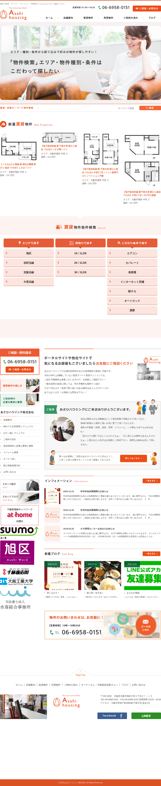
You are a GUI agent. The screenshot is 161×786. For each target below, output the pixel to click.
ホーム (19, 685)
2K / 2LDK (80, 262)
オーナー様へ (9, 459)
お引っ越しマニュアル (14, 433)
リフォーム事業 (10, 452)
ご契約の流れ (9, 439)
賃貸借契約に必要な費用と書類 (18, 446)
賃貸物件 (43, 685)
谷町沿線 (28, 262)
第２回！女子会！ (95, 593)
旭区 (28, 253)
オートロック (132, 300)
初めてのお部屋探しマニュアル (18, 426)
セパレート (132, 262)
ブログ (124, 685)
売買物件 (55, 685)
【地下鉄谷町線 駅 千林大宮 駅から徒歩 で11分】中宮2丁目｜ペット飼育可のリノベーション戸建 (100, 172)
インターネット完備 (132, 281)
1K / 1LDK (80, 253)
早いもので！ (53, 593)
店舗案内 (7, 420)
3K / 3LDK (80, 272)
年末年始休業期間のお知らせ (94, 491)
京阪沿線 (28, 272)
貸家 (132, 310)
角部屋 (132, 272)
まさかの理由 (133, 593)
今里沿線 (28, 281)
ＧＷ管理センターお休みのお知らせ (97, 528)
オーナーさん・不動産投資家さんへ (99, 685)
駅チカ (132, 291)
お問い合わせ (9, 472)
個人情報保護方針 (11, 465)
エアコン (132, 253)
